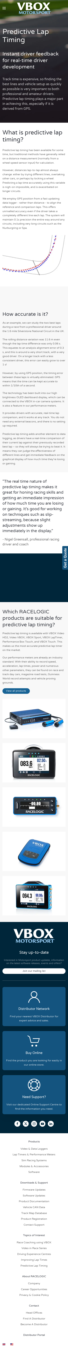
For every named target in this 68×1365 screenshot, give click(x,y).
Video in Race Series (34, 1248)
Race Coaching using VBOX (34, 1242)
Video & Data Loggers (34, 1148)
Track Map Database (34, 1213)
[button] (4, 8)
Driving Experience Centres (34, 1254)
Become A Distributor (34, 1324)
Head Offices (34, 1312)
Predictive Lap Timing (34, 1265)
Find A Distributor (34, 1318)
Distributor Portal (34, 1335)
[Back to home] (34, 8)
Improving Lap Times (34, 1259)
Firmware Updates (34, 1189)
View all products (16, 691)
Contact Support (34, 1224)
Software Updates (34, 1195)
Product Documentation (34, 1201)
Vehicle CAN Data (34, 1207)
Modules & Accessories (34, 1166)
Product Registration (34, 1219)
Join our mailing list (34, 971)
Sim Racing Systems (34, 1160)
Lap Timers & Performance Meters (34, 1154)
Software (34, 1172)
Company (34, 1283)
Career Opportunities (34, 1289)
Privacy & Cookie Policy (34, 1295)
